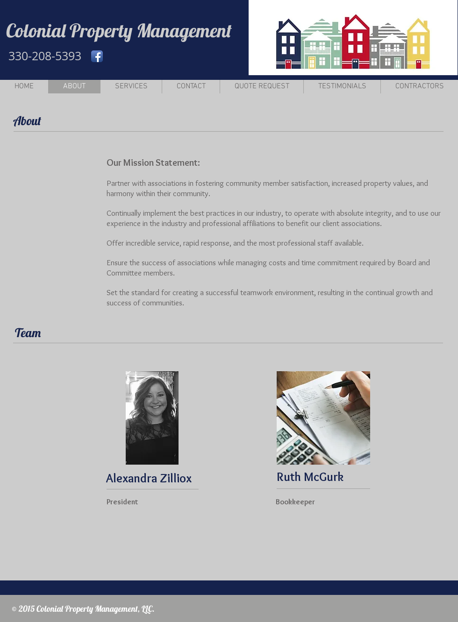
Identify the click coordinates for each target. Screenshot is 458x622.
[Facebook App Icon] (97, 56)
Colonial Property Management (119, 30)
